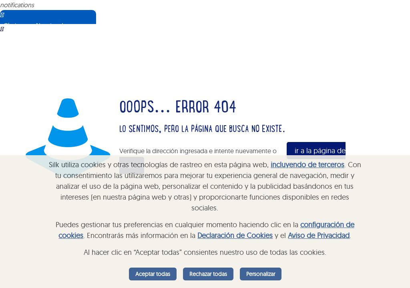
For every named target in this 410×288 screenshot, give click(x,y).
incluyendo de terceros (307, 164)
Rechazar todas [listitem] (208, 274)
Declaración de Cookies (235, 235)
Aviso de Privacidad (319, 235)
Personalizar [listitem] (260, 274)
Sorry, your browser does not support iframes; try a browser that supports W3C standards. (58, 64)
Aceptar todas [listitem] (152, 274)
